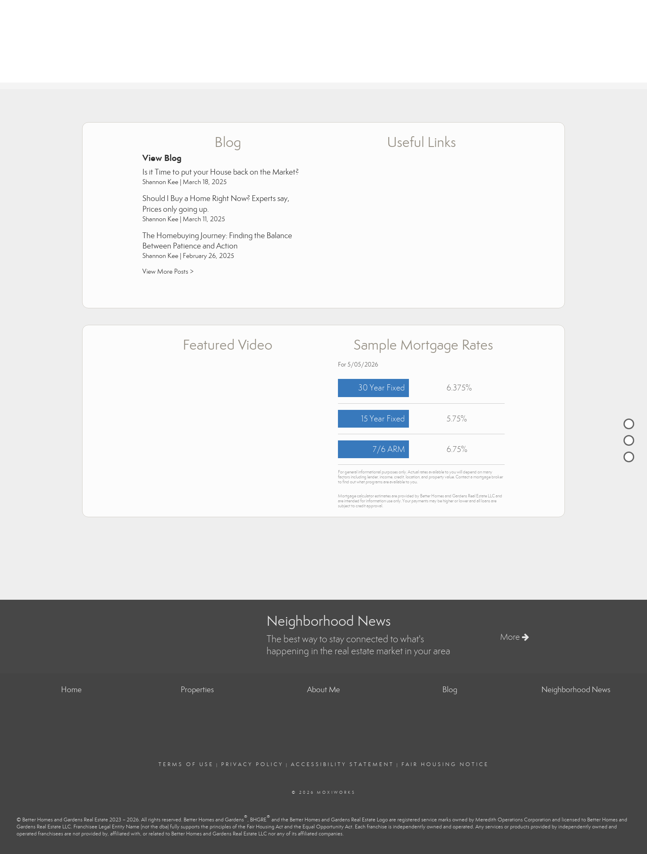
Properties (417, 68)
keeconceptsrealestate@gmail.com (596, 37)
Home (379, 68)
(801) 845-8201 (622, 29)
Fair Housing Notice (445, 764)
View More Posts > (168, 271)
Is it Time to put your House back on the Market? (220, 172)
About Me (530, 68)
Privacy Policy (252, 764)
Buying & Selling (474, 68)
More (514, 637)
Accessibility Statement (342, 764)
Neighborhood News (595, 68)
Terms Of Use (186, 764)
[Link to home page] (8, 21)
